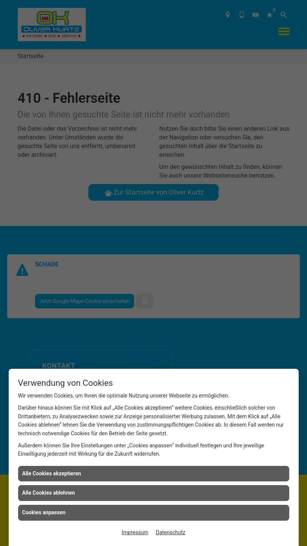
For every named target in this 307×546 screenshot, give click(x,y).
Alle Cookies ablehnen (48, 493)
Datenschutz (170, 532)
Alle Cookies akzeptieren (51, 473)
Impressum (135, 532)
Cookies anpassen (44, 512)
